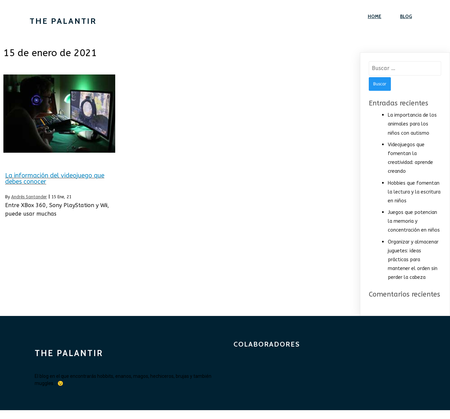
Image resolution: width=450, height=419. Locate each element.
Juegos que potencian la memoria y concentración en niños (414, 221)
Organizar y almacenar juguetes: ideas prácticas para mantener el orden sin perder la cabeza (413, 260)
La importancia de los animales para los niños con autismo (412, 124)
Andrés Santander (29, 197)
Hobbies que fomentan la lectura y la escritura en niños (414, 192)
